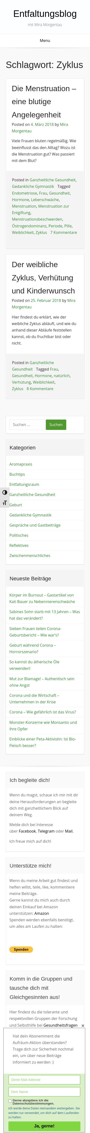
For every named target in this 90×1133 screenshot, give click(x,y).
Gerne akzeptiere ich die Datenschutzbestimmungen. (33, 1102)
